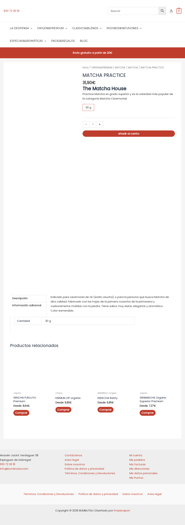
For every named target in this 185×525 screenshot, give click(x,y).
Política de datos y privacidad (85, 467)
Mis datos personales (143, 472)
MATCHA (121, 67)
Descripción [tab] (20, 297)
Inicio (86, 67)
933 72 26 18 (11, 11)
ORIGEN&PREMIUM (102, 67)
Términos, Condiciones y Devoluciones (90, 472)
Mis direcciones (139, 467)
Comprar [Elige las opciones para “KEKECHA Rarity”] (105, 408)
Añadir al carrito (128, 134)
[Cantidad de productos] (92, 124)
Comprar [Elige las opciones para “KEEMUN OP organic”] (63, 408)
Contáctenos (74, 454)
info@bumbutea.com (14, 467)
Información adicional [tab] (26, 304)
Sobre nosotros (75, 463)
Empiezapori (122, 509)
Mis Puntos (136, 476)
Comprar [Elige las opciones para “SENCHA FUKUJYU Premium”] (21, 411)
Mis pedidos (137, 458)
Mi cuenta (136, 454)
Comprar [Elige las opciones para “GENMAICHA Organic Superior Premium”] (147, 411)
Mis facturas (137, 463)
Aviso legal (72, 458)
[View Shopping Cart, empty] (179, 11)
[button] (30, 28)
